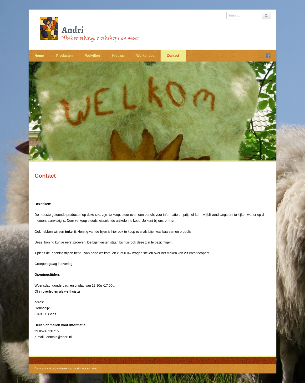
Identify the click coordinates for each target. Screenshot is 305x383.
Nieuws (118, 55)
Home (39, 55)
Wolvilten (92, 55)
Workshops (145, 55)
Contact (173, 55)
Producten (64, 55)
